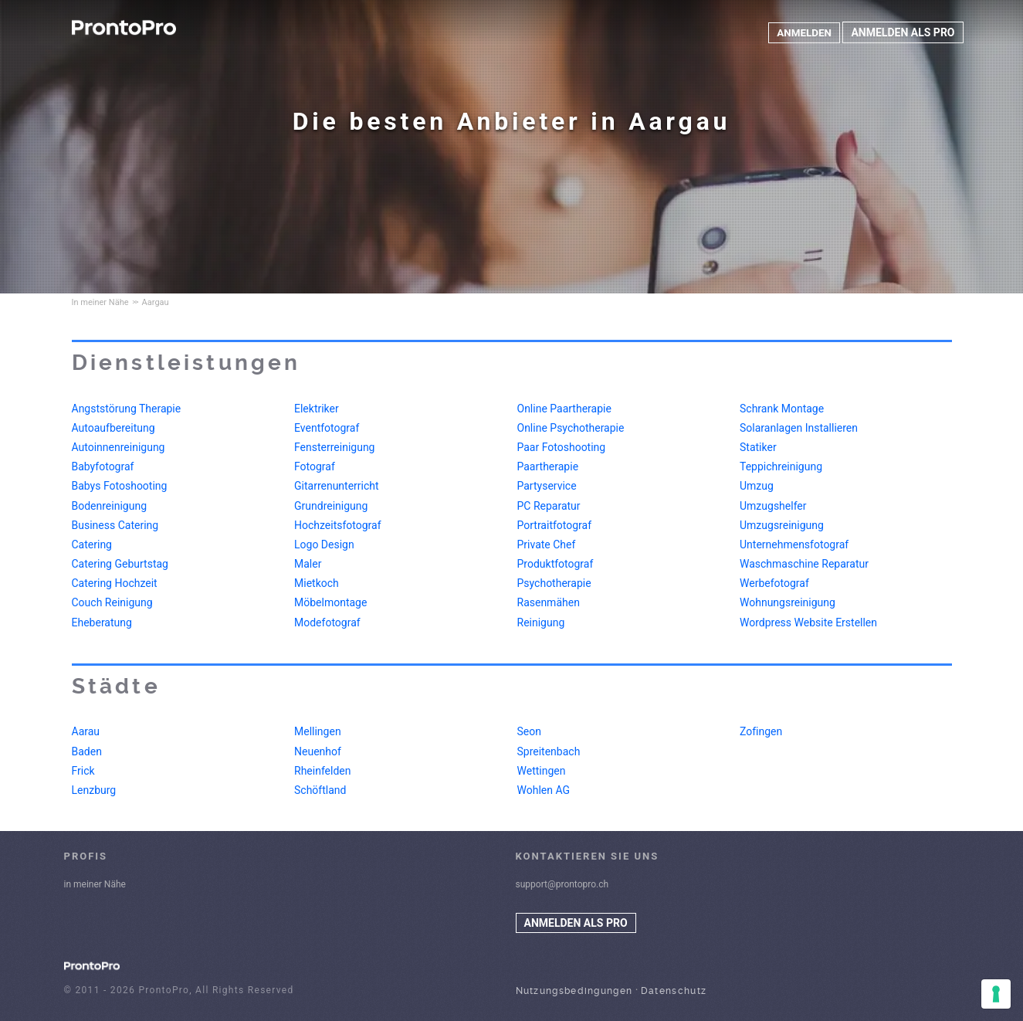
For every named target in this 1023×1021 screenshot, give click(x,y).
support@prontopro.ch (562, 884)
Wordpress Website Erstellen (808, 622)
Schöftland (320, 790)
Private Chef (546, 544)
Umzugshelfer (773, 506)
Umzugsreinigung (782, 525)
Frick (83, 771)
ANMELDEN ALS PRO (902, 32)
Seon (529, 731)
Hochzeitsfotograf (337, 525)
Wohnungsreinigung (787, 602)
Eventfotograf (326, 428)
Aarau (86, 731)
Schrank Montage (782, 408)
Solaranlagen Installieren (799, 428)
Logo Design (324, 544)
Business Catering (115, 525)
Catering (92, 544)
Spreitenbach (549, 751)
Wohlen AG (544, 790)
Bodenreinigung (109, 506)
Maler (307, 564)
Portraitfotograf (554, 525)
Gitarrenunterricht (336, 486)
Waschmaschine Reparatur (804, 564)
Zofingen (761, 731)
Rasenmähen (548, 602)
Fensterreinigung (334, 447)
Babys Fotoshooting (120, 486)
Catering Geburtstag (120, 564)
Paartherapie (548, 466)
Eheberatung (102, 622)
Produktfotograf (555, 564)
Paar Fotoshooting (561, 447)
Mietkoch (316, 583)
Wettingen (541, 771)
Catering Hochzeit (115, 583)
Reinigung (541, 622)
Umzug (757, 486)
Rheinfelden (322, 771)
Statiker (758, 447)
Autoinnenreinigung (118, 447)
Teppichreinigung (781, 466)
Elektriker (316, 408)
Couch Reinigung (112, 602)
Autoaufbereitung (113, 428)
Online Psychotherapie (571, 428)
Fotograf (314, 466)
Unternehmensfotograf (794, 544)
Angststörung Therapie (126, 408)
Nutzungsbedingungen (574, 990)
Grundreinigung (331, 506)
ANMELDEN (803, 32)
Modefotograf (327, 622)
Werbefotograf (774, 583)
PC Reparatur (549, 506)
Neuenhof (317, 751)
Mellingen (317, 731)
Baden (87, 751)
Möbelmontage (330, 602)
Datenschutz (673, 990)
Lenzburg (94, 790)
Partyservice (547, 486)
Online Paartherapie (564, 408)
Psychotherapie (554, 583)
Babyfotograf (103, 466)
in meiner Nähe (95, 884)
